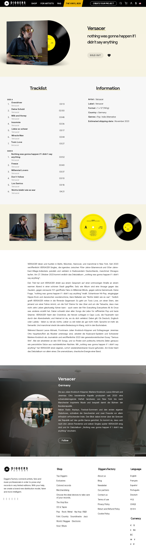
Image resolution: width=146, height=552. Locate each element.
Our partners (103, 490)
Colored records (63, 485)
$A (134, 530)
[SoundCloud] (14, 499)
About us (102, 476)
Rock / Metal (67, 512)
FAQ (59, 3)
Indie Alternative (109, 117)
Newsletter (102, 485)
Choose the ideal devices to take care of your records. (73, 496)
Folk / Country (62, 516)
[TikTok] (17, 499)
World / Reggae (63, 521)
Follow (65, 440)
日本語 (133, 504)
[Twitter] (6, 499)
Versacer (96, 28)
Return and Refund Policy (109, 509)
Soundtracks (76, 516)
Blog (100, 480)
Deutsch (134, 495)
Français (134, 480)
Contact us (102, 495)
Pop (99, 117)
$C (131, 535)
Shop (34, 3)
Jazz (86, 516)
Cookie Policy (104, 513)
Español (133, 485)
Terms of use (103, 499)
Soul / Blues (61, 526)
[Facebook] (3, 499)
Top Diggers (61, 476)
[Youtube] (12, 499)
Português (134, 490)
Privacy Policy (104, 504)
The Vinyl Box (73, 3)
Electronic (76, 521)
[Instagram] (9, 499)
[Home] (15, 3)
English (133, 476)
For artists (47, 3)
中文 (132, 499)
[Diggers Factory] (15, 468)
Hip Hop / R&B (80, 512)
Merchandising (62, 490)
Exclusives (60, 480)
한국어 (133, 509)
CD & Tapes (61, 507)
